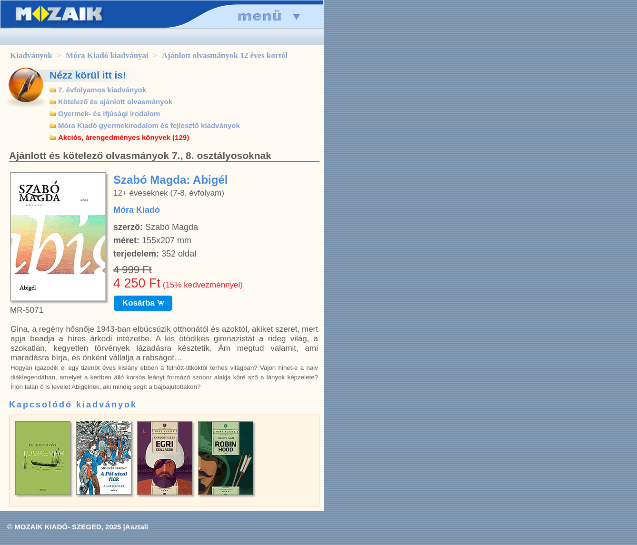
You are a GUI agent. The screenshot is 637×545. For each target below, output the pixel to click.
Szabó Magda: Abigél (170, 179)
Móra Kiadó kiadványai (107, 55)
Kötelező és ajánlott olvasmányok (115, 102)
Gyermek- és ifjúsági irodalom (109, 113)
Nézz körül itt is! (88, 74)
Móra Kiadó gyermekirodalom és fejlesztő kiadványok (149, 125)
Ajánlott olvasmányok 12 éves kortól (225, 55)
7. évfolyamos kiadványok (102, 90)
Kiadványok (31, 55)
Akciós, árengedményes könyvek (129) (123, 137)
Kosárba (143, 302)
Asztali (136, 527)
